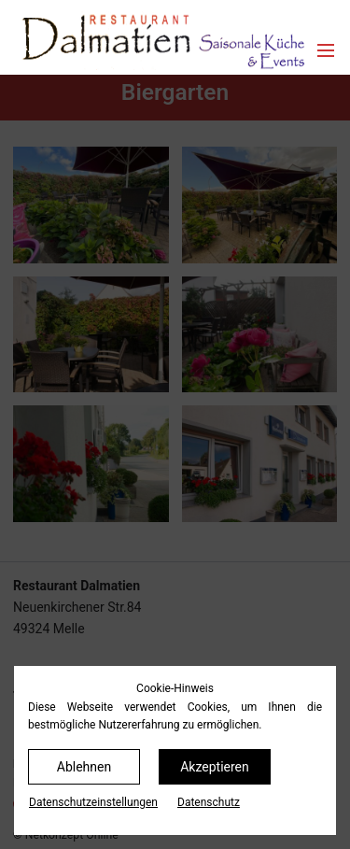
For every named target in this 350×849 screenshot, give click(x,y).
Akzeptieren (214, 766)
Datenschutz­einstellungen (93, 802)
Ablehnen (84, 766)
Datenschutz (208, 802)
